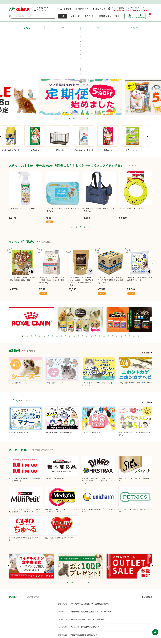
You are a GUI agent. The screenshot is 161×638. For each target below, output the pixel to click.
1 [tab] (61, 86)
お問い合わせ (99, 9)
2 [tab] (65, 86)
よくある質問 (65, 9)
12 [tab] (69, 303)
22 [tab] (112, 303)
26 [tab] (129, 303)
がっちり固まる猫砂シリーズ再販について (90, 571)
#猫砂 (103, 36)
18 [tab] (95, 303)
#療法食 (75, 41)
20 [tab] (104, 303)
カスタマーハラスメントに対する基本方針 (89, 621)
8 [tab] (91, 86)
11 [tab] (65, 303)
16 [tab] (86, 303)
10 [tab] (99, 86)
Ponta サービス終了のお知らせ (85, 594)
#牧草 (86, 41)
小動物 (134, 27)
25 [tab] (125, 303)
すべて (27, 27)
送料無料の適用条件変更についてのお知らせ (91, 579)
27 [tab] (133, 303)
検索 (62, 16)
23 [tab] (116, 303)
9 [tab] (95, 86)
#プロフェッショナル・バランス (49, 36)
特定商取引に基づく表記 (135, 621)
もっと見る (146, 320)
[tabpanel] (72, 65)
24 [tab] (121, 303)
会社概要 (149, 621)
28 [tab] (138, 303)
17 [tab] (91, 303)
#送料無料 (133, 36)
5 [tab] (78, 86)
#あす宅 (27, 36)
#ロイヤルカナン (74, 36)
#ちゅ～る (91, 36)
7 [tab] (86, 86)
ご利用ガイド (82, 9)
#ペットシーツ (117, 36)
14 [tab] (78, 303)
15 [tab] (82, 303)
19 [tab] (99, 303)
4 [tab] (74, 86)
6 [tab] (82, 86)
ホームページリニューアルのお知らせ (88, 586)
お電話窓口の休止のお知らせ (84, 602)
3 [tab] (69, 86)
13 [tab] (74, 303)
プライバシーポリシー (115, 621)
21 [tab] (108, 303)
